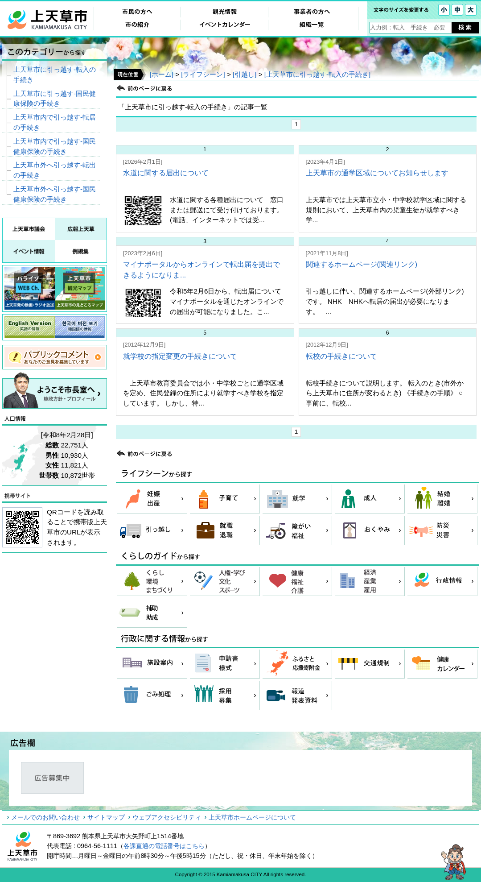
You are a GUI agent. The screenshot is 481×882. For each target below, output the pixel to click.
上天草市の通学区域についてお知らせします (377, 173)
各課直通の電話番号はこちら (164, 845)
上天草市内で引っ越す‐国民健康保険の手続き (54, 146)
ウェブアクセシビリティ (166, 817)
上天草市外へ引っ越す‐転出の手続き (54, 170)
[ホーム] (161, 74)
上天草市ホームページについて (252, 817)
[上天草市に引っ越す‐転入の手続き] (317, 74)
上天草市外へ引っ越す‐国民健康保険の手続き (54, 194)
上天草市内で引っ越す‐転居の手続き (54, 122)
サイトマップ (106, 817)
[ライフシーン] (203, 74)
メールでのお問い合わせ (45, 817)
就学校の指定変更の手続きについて (180, 356)
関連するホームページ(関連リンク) (362, 264)
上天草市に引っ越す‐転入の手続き (54, 74)
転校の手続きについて (341, 356)
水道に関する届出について (166, 173)
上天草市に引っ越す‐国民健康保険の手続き (54, 99)
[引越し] (244, 74)
